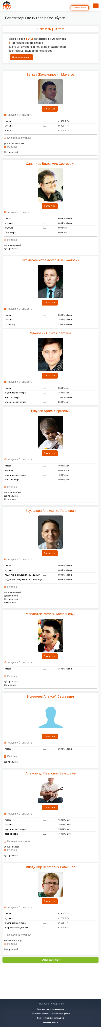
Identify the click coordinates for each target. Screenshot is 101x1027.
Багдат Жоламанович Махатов (51, 75)
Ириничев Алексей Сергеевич (50, 696)
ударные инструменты (16, 927)
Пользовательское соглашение (50, 1018)
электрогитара (12, 397)
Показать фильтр (50, 29)
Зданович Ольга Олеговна (50, 333)
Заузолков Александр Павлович (50, 511)
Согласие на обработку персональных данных (50, 1014)
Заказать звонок (79, 8)
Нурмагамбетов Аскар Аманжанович (50, 260)
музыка (9, 126)
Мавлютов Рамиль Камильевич (51, 614)
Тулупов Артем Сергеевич (51, 411)
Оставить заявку (21, 57)
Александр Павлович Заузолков (50, 773)
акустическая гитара (15, 392)
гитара (8, 121)
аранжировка (11, 834)
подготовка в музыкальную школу (22, 575)
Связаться (50, 108)
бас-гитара (10, 232)
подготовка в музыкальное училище (23, 579)
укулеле (9, 228)
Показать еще (51, 959)
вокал (8, 130)
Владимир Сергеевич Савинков (50, 867)
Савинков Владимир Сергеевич (50, 164)
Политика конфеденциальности (50, 1009)
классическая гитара (15, 402)
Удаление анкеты (50, 1022)
